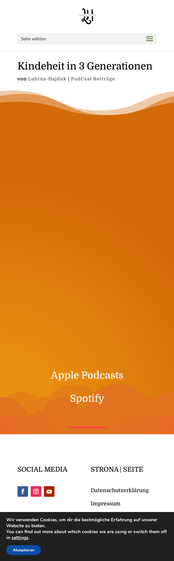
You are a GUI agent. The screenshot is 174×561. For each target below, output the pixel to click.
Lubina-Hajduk (47, 54)
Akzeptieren (23, 550)
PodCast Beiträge (93, 54)
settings (20, 538)
